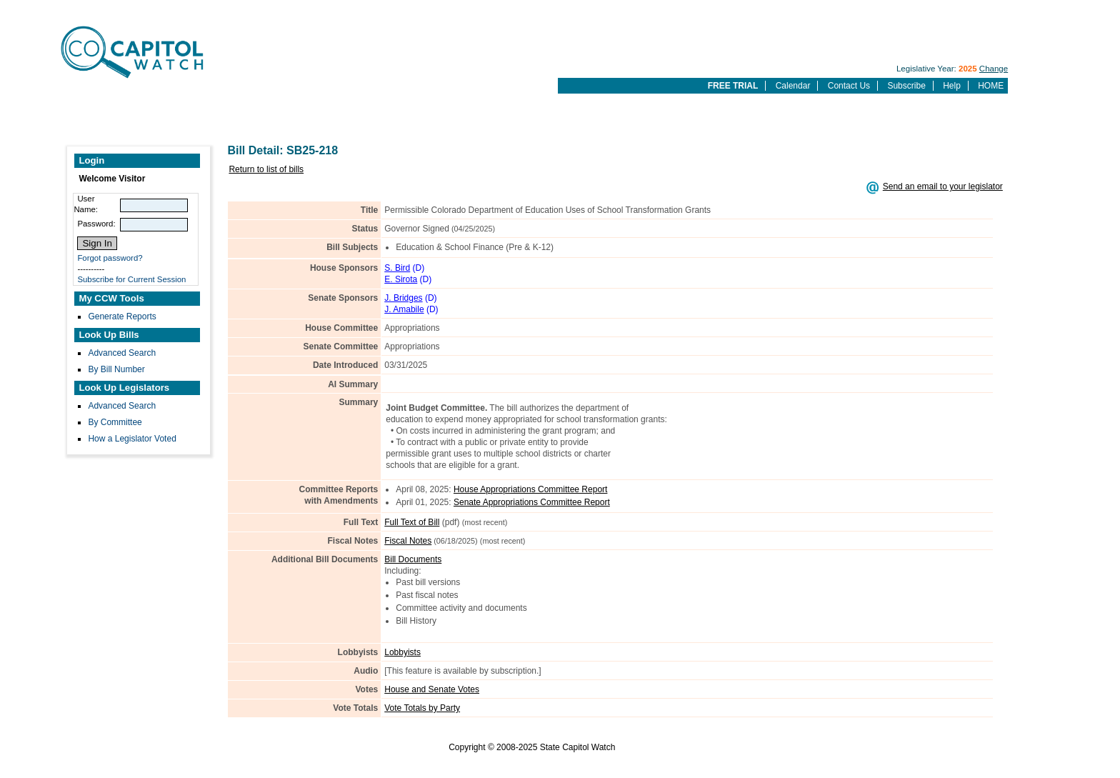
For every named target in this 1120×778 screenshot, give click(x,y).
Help (952, 86)
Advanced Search (122, 353)
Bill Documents (412, 559)
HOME (991, 86)
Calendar (793, 86)
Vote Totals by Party (422, 708)
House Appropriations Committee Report (530, 489)
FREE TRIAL (733, 86)
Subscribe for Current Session (131, 279)
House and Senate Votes (431, 689)
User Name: (86, 204)
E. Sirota (400, 279)
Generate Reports (122, 316)
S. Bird (397, 268)
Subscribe (906, 86)
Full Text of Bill (411, 522)
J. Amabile (404, 309)
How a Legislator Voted (132, 439)
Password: (96, 223)
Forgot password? (109, 258)
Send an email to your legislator (943, 186)
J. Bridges (403, 298)
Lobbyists (402, 652)
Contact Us (849, 86)
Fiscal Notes (407, 541)
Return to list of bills (266, 169)
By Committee (114, 422)
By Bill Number (116, 369)
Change (993, 68)
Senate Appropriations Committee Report (532, 502)
